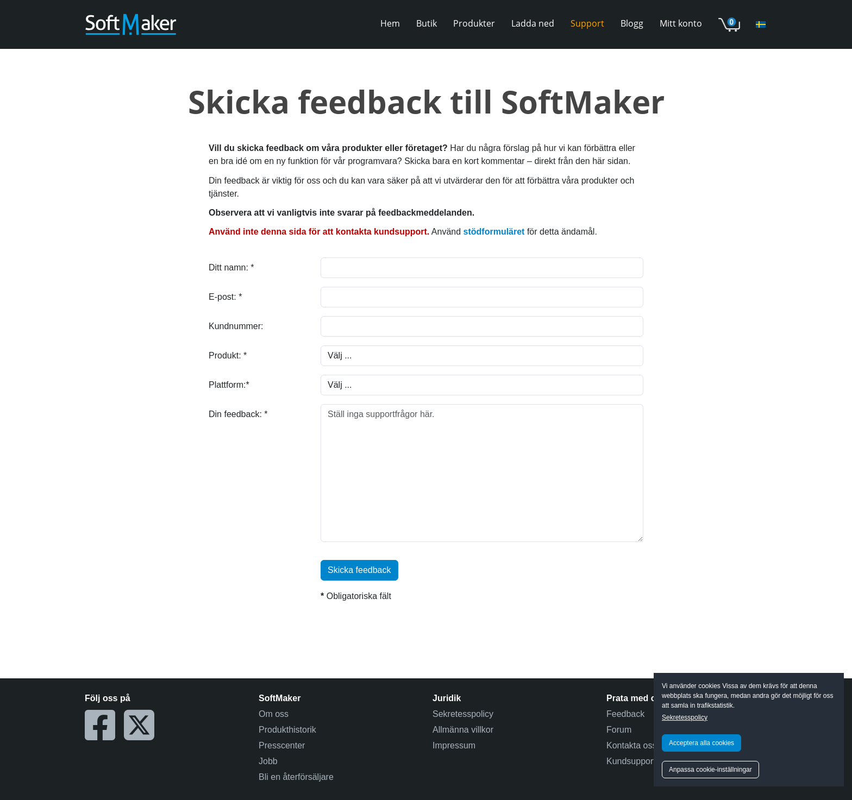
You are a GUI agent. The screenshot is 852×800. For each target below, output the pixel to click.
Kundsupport (631, 761)
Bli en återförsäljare (296, 777)
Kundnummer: (236, 326)
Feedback (625, 714)
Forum (618, 729)
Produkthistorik (287, 729)
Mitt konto (681, 23)
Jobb (268, 761)
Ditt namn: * (231, 267)
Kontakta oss (631, 745)
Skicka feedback (359, 570)
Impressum (454, 745)
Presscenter (282, 745)
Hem (390, 23)
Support (587, 23)
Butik (426, 23)
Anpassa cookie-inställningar (710, 769)
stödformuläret (494, 231)
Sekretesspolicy (684, 717)
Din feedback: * (238, 414)
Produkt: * (228, 355)
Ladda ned (532, 23)
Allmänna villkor (463, 729)
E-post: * (225, 296)
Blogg (632, 23)
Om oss (274, 714)
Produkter (474, 23)
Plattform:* (229, 384)
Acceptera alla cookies (701, 743)
